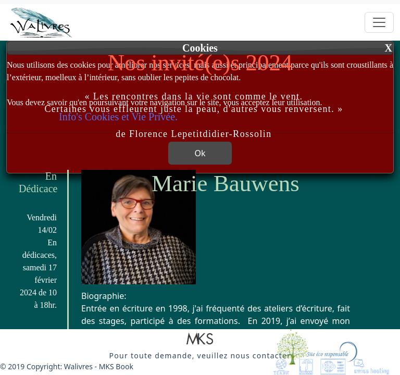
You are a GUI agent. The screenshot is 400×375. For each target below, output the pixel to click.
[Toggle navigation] (379, 22)
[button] (200, 339)
